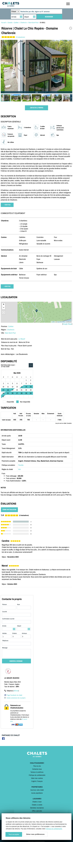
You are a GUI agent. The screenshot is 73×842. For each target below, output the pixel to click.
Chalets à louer (37, 802)
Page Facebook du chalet (14, 695)
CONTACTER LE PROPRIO (36, 107)
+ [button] (3, 304)
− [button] (3, 307)
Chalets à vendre (37, 805)
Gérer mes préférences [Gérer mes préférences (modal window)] (35, 834)
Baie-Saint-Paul (10, 333)
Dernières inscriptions (37, 808)
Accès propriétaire (37, 793)
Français (40, 781)
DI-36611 (42, 22)
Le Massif (22, 339)
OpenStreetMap (61, 321)
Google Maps (67, 324)
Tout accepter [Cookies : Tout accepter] (13, 834)
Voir (19, 469)
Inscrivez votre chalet (37, 790)
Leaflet (53, 321)
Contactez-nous (37, 769)
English (33, 781)
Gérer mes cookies (37, 778)
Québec (10, 326)
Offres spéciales (37, 811)
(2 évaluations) (20, 37)
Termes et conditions (37, 772)
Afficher (16, 691)
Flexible (20, 465)
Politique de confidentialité (37, 775)
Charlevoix (10, 329)
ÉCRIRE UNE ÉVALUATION (9, 509)
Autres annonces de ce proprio (16, 698)
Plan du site (37, 766)
